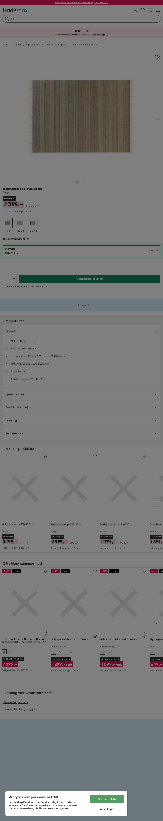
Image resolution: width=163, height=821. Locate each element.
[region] (66, 803)
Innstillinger (107, 809)
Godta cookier (107, 799)
